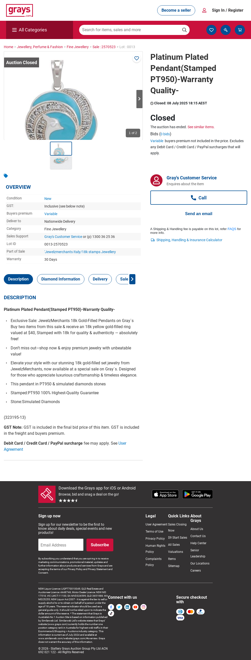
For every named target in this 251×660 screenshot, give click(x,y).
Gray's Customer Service (63, 237)
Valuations (175, 552)
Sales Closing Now (177, 527)
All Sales (174, 544)
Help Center (198, 543)
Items (172, 559)
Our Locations (199, 563)
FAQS (232, 229)
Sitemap (174, 566)
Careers (195, 570)
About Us (196, 529)
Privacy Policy (155, 538)
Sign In (227, 10)
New (47, 199)
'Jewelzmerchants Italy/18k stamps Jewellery (80, 252)
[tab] (18, 279)
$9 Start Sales (177, 537)
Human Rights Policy (155, 549)
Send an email (198, 214)
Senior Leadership (197, 553)
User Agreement (156, 524)
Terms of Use (154, 531)
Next (139, 99)
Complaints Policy (154, 562)
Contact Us (198, 536)
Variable (50, 214)
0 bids (165, 134)
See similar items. (201, 127)
